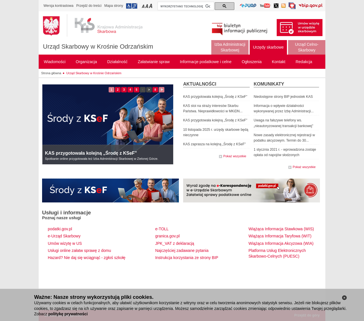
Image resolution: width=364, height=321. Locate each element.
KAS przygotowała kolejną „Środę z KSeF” (91, 153)
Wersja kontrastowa (58, 6)
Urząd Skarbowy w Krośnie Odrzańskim (98, 46)
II (156, 89)
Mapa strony (113, 6)
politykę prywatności (68, 314)
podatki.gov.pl (60, 229)
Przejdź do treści (89, 6)
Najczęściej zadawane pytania (182, 250)
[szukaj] (185, 6)
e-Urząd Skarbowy (64, 236)
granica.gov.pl (167, 236)
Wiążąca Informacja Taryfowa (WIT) (280, 236)
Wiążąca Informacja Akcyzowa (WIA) (281, 243)
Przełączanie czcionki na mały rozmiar (144, 6)
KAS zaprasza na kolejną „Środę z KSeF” (214, 144)
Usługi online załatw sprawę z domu (79, 250)
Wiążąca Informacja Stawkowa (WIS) (281, 229)
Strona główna (51, 73)
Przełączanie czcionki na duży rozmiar (151, 6)
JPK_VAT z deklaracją (174, 243)
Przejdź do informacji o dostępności (131, 6)
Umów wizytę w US (65, 243)
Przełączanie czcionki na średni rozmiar (147, 6)
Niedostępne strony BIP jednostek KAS (283, 97)
